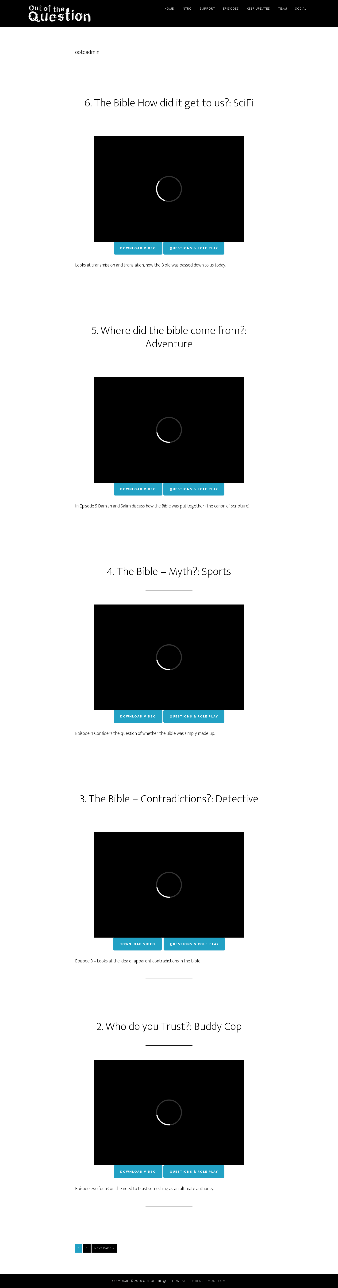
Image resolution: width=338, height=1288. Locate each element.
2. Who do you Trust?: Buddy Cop (169, 1026)
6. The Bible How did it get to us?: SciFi (169, 103)
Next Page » (104, 1248)
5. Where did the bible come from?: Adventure (169, 337)
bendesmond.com (210, 1281)
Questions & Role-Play (194, 944)
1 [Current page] (80, 1248)
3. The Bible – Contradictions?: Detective (169, 799)
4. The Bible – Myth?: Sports (169, 571)
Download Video (138, 248)
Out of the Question (70, 14)
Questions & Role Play (194, 248)
